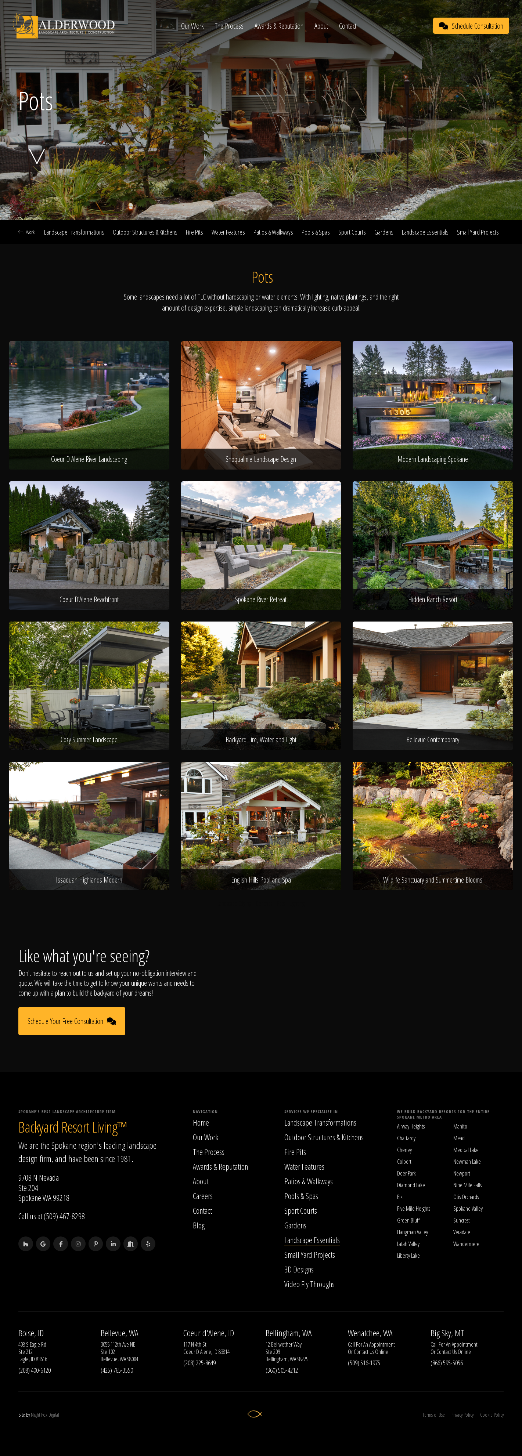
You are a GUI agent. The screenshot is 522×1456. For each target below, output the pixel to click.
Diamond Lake (411, 1185)
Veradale (461, 1232)
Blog (199, 1225)
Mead (459, 1138)
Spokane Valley (468, 1209)
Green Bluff (408, 1220)
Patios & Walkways (273, 232)
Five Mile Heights (413, 1209)
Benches (264, 903)
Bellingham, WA (289, 1333)
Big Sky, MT (447, 1333)
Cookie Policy (492, 1414)
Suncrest (461, 1220)
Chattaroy (406, 1138)
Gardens (383, 232)
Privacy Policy (462, 1414)
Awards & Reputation (279, 26)
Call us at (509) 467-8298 (51, 1216)
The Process (229, 26)
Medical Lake (466, 1150)
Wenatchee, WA (370, 1333)
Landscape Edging (234, 903)
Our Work (192, 26)
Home (201, 1122)
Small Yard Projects (478, 232)
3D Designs (299, 1269)
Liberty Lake (408, 1256)
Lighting (297, 903)
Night (35, 1414)
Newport (461, 1173)
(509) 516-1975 (364, 1363)
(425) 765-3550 (117, 1370)
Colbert (404, 1162)
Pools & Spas (316, 232)
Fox (44, 1414)
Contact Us (364, 1352)
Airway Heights (411, 1126)
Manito (460, 1126)
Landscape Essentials (425, 232)
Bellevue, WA (119, 1333)
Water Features (228, 232)
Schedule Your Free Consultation (72, 1021)
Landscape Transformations (74, 232)
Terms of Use (433, 1414)
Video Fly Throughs (309, 1283)
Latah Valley (408, 1244)
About (321, 26)
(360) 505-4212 (282, 1370)
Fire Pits (194, 232)
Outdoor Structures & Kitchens (145, 232)
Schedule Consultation (471, 26)
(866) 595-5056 (447, 1363)
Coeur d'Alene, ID (208, 1333)
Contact (348, 26)
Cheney (404, 1150)
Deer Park (406, 1173)
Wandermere (466, 1244)
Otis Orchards (466, 1197)
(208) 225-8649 (199, 1363)
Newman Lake (467, 1162)
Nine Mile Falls (467, 1185)
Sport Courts (352, 232)
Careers (203, 1195)
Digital (53, 1414)
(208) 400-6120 (34, 1370)
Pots (281, 903)
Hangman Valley (412, 1232)
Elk (400, 1197)
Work (26, 232)
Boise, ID (31, 1333)
